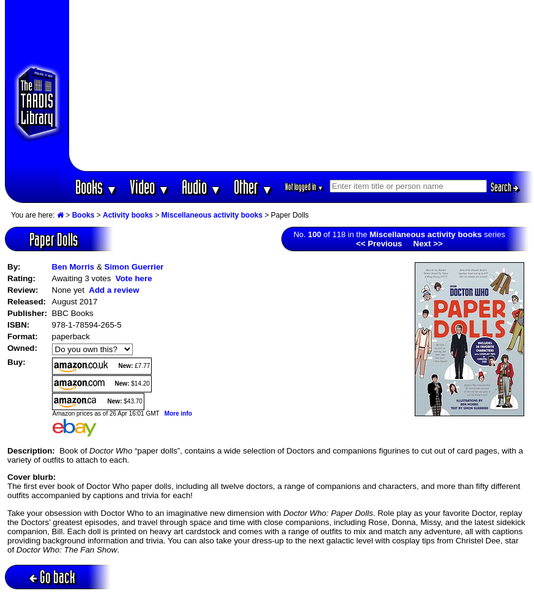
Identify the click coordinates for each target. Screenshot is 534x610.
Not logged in (304, 187)
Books (96, 186)
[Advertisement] (301, 85)
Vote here (134, 278)
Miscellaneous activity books (211, 215)
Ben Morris (73, 266)
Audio (201, 186)
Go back (52, 576)
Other (253, 186)
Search (505, 187)
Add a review (114, 290)
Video (149, 186)
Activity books (128, 215)
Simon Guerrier (134, 266)
